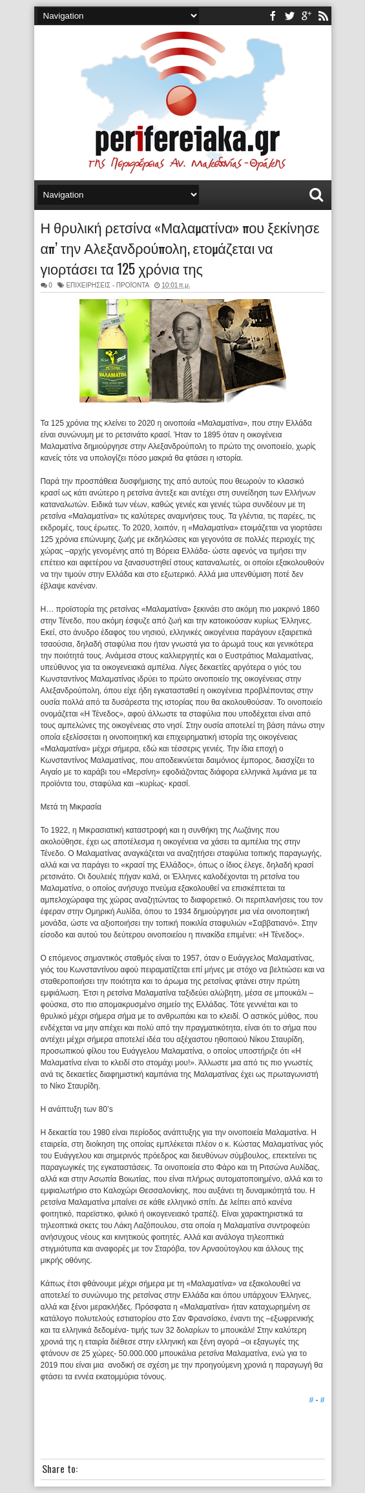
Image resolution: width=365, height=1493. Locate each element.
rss (323, 15)
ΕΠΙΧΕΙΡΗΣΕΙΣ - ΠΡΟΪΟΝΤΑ (107, 285)
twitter (289, 15)
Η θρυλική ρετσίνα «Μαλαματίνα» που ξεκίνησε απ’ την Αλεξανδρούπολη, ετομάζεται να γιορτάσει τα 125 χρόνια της (180, 247)
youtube (306, 15)
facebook (272, 15)
